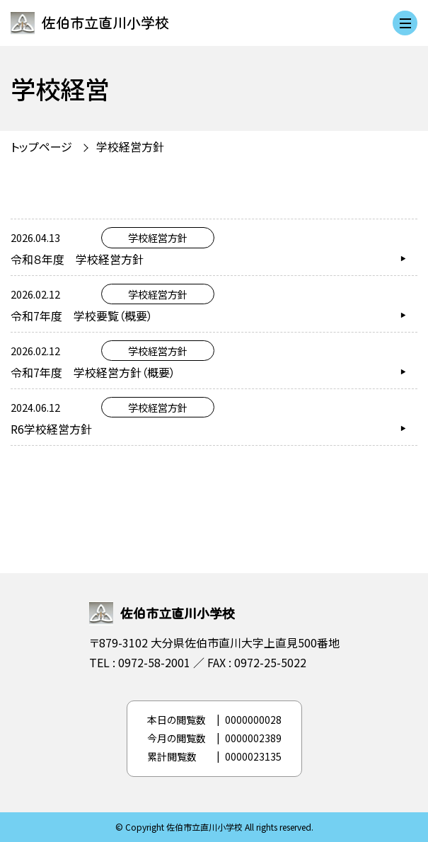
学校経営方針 (130, 146)
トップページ (41, 146)
